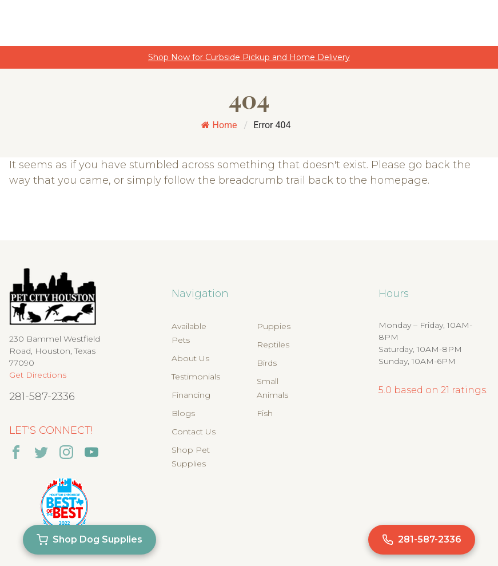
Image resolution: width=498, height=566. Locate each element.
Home (219, 125)
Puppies (273, 326)
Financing (191, 395)
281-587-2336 (42, 396)
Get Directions (37, 375)
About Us (190, 358)
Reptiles (273, 344)
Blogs (183, 413)
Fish (265, 413)
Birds (267, 363)
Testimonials (196, 376)
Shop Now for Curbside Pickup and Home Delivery (249, 57)
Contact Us (194, 431)
